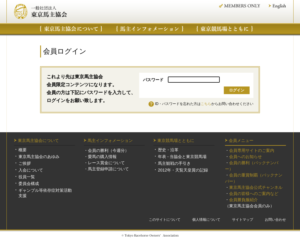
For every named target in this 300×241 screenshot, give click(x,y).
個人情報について (206, 220)
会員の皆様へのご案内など (253, 193)
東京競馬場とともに (175, 140)
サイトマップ (242, 220)
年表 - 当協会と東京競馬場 (182, 156)
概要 (22, 149)
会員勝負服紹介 (243, 199)
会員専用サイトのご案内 (251, 150)
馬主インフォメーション (150, 29)
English (277, 6)
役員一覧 (26, 176)
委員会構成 (28, 183)
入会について (30, 170)
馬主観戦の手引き (174, 163)
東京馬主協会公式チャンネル (255, 187)
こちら (206, 104)
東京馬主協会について (71, 29)
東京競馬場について (225, 29)
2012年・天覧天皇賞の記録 (183, 170)
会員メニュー (241, 140)
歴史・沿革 (168, 149)
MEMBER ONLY (239, 6)
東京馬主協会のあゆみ (38, 156)
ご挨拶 (24, 163)
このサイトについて (164, 220)
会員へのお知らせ (245, 156)
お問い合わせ (275, 220)
